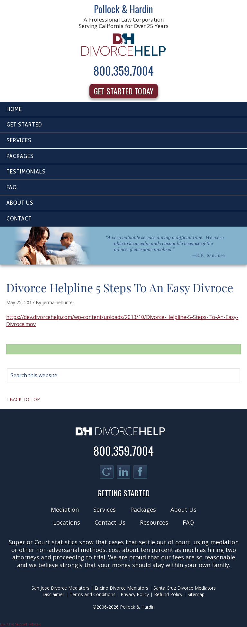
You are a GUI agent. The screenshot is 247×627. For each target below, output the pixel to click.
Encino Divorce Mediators (121, 588)
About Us (183, 509)
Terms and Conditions (92, 594)
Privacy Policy (135, 594)
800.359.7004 (123, 70)
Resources (154, 522)
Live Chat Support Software (20, 624)
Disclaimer (53, 594)
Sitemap (196, 594)
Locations (66, 522)
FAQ (188, 522)
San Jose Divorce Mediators (60, 588)
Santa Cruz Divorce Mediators (184, 588)
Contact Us (110, 522)
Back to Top (25, 399)
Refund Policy (168, 594)
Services (104, 509)
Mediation (65, 509)
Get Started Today (123, 91)
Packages (143, 509)
